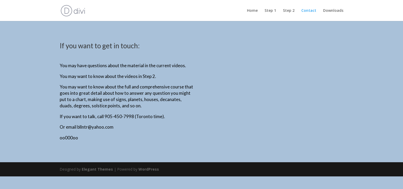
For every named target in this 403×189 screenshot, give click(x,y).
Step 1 (270, 11)
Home (252, 11)
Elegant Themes (97, 169)
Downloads (333, 11)
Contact (308, 11)
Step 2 (288, 11)
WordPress (148, 169)
